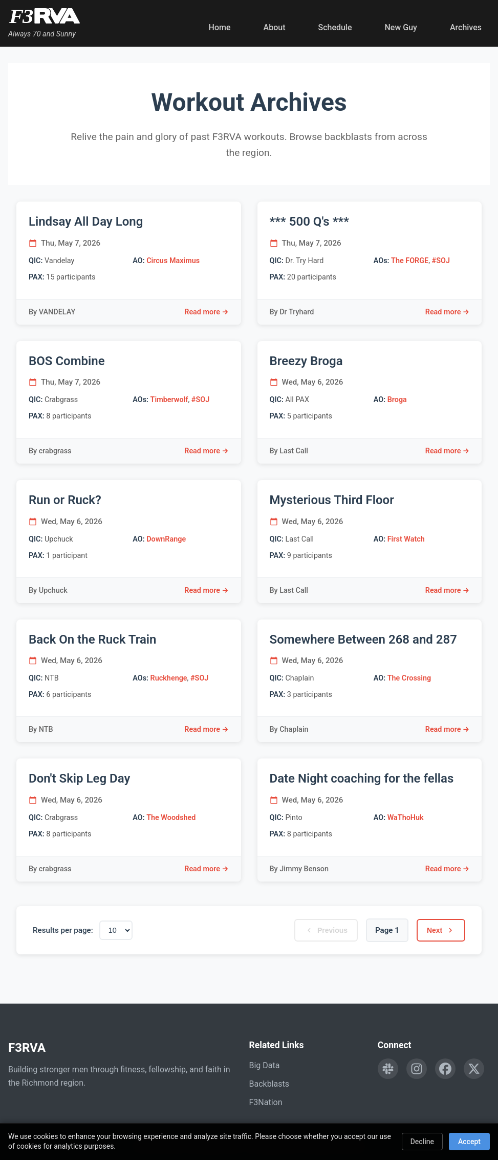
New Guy (401, 27)
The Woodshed (171, 817)
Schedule (335, 27)
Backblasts (269, 1084)
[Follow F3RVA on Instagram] (416, 1068)
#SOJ (441, 260)
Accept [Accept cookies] (469, 1141)
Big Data (264, 1065)
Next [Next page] (439, 930)
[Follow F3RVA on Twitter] (474, 1068)
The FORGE (409, 260)
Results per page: (63, 930)
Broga (397, 399)
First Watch (406, 539)
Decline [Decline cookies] (422, 1141)
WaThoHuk (405, 817)
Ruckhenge (168, 678)
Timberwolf (169, 399)
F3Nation (266, 1102)
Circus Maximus (173, 260)
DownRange (166, 539)
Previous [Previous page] (321, 930)
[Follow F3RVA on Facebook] (445, 1068)
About (275, 27)
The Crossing (409, 678)
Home (220, 27)
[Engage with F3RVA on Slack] (388, 1068)
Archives (466, 27)
